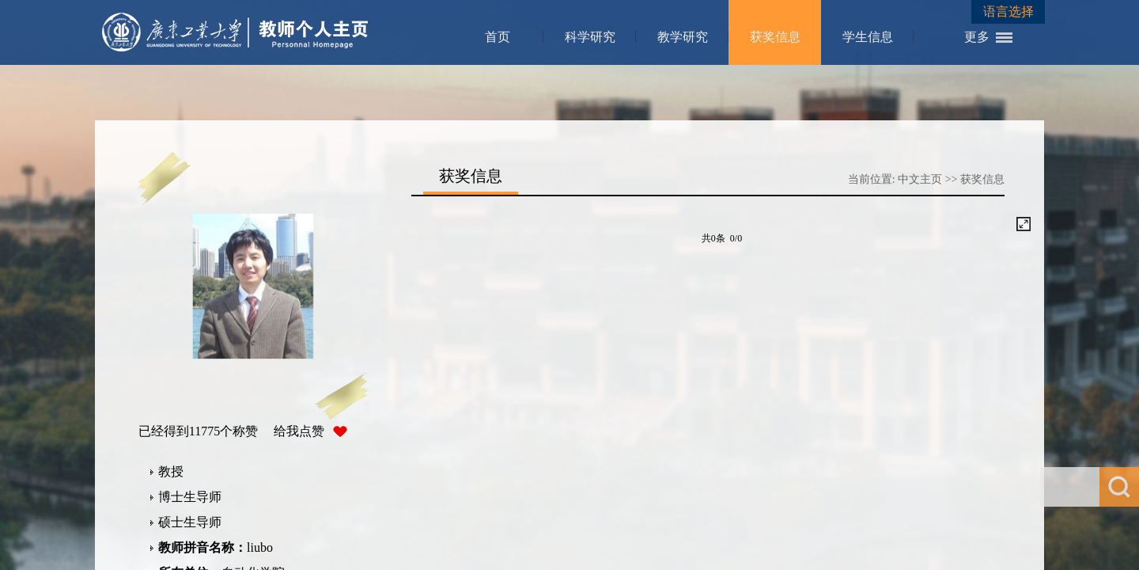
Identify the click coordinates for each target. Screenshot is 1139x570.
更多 (977, 37)
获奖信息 (775, 37)
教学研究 (682, 37)
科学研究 (590, 37)
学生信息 (867, 37)
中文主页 (920, 179)
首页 (497, 37)
